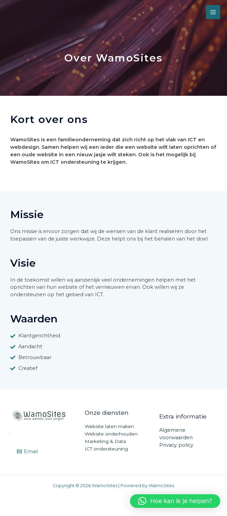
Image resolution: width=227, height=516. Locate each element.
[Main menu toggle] (213, 12)
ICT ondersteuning (106, 448)
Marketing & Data (105, 441)
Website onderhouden (111, 434)
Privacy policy (176, 445)
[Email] (27, 451)
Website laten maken (109, 426)
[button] (175, 501)
